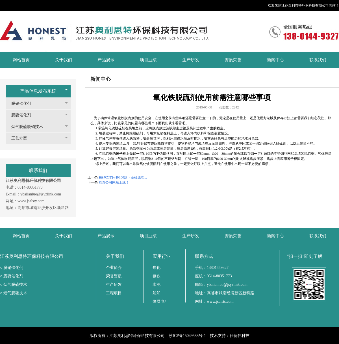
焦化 (156, 267)
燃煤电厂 (160, 301)
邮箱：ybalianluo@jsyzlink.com (221, 284)
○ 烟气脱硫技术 (13, 284)
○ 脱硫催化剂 (11, 276)
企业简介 (114, 267)
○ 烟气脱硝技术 (13, 293)
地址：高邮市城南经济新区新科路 (224, 293)
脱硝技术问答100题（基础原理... (123, 177)
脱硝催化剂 (24, 103)
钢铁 (156, 276)
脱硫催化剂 (24, 115)
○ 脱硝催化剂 (11, 267)
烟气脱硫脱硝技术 (30, 127)
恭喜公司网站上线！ (114, 182)
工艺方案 (22, 138)
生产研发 (114, 284)
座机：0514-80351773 (213, 276)
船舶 (156, 293)
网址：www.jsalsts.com (214, 301)
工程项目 (114, 293)
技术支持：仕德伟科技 (229, 336)
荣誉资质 (114, 276)
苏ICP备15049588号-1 (187, 336)
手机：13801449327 (212, 267)
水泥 (156, 284)
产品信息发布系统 (38, 91)
